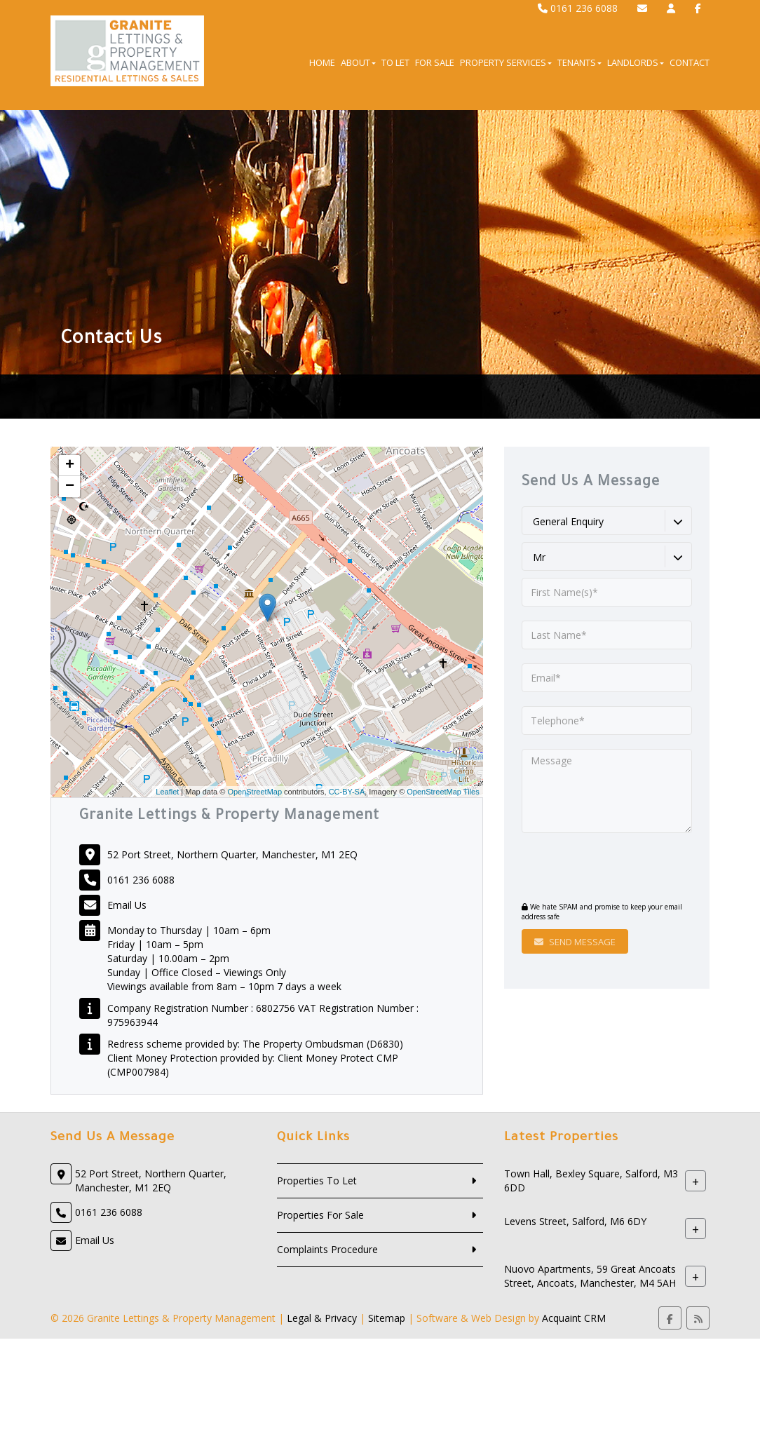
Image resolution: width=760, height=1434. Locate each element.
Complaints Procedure (327, 1249)
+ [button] (69, 465)
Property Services (506, 62)
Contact (690, 62)
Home (322, 62)
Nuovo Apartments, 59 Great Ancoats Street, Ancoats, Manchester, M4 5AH (590, 1276)
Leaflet (167, 791)
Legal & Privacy (322, 1318)
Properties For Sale (320, 1215)
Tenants (579, 62)
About (358, 62)
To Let (395, 62)
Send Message (575, 941)
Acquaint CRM (574, 1318)
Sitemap (386, 1318)
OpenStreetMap (254, 791)
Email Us (127, 905)
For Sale (434, 62)
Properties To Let (317, 1180)
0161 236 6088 (578, 8)
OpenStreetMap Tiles (443, 791)
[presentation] (607, 869)
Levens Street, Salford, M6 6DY (575, 1222)
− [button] (69, 486)
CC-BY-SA (347, 791)
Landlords (635, 62)
